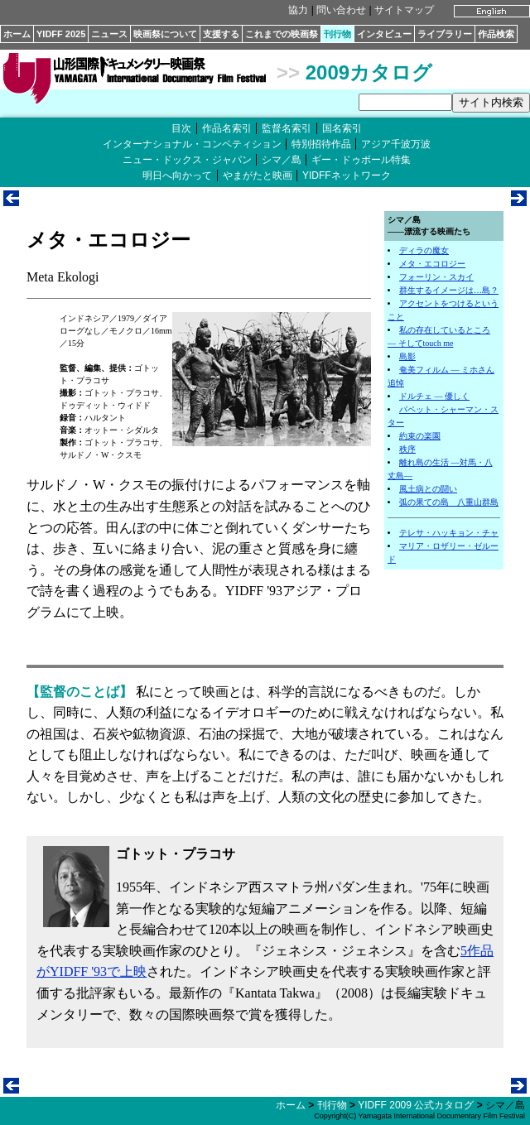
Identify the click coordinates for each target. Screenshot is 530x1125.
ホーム (17, 34)
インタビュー (384, 34)
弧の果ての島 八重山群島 (449, 502)
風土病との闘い (428, 488)
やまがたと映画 (257, 175)
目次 (181, 128)
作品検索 (496, 34)
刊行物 (337, 34)
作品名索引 (227, 128)
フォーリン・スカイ (436, 276)
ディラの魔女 (424, 250)
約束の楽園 (420, 435)
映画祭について (165, 34)
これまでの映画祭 (281, 34)
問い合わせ (341, 10)
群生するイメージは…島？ (449, 290)
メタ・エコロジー (432, 263)
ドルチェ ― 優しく (434, 396)
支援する (221, 34)
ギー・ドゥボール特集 (361, 160)
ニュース (109, 34)
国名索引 (342, 128)
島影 (407, 356)
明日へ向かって (177, 175)
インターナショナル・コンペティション (192, 144)
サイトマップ (404, 10)
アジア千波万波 (396, 144)
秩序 (407, 449)
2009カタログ (369, 72)
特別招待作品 (321, 144)
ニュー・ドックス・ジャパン (187, 160)
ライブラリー (444, 34)
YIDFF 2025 (60, 34)
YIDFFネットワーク (346, 175)
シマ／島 (281, 160)
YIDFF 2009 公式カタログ (416, 1105)
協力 (298, 10)
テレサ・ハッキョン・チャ (449, 532)
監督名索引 (286, 128)
